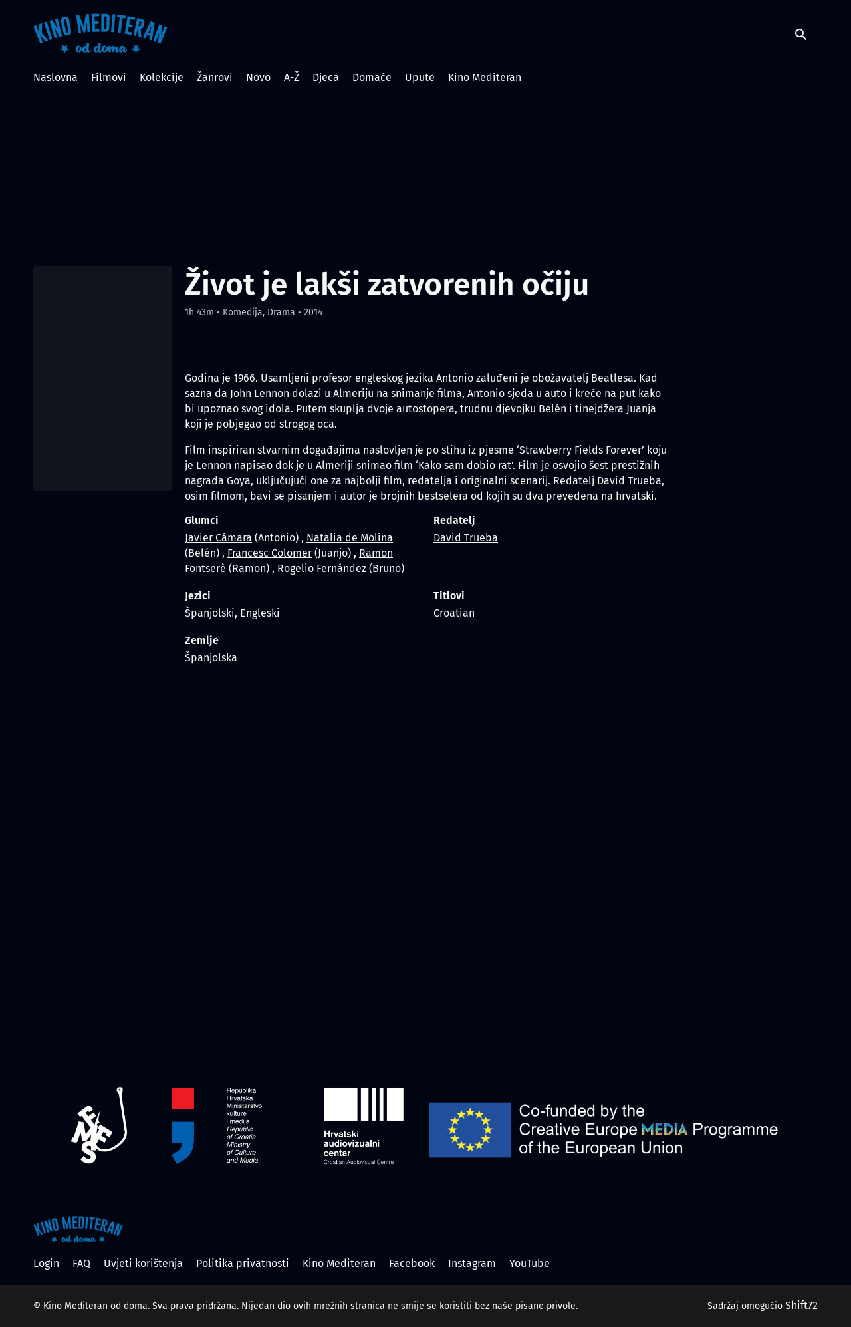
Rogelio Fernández (321, 568)
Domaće (372, 77)
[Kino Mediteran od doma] (78, 1229)
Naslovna (55, 77)
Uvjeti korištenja (143, 1263)
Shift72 (801, 1305)
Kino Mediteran (484, 77)
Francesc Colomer (269, 553)
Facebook (412, 1263)
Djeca (325, 77)
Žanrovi (215, 77)
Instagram (472, 1263)
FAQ (81, 1263)
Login (46, 1263)
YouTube (529, 1263)
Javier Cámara (218, 537)
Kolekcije (161, 77)
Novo (258, 77)
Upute (420, 77)
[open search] (806, 33)
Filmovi (108, 77)
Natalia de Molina (349, 537)
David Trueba (465, 537)
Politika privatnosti (242, 1263)
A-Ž (291, 77)
